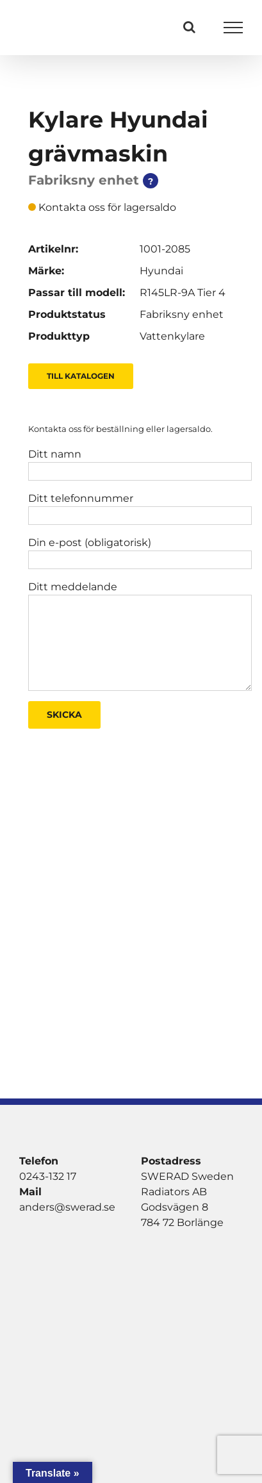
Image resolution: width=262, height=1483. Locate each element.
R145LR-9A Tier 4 (182, 292)
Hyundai (161, 271)
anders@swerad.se (67, 1207)
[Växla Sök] (189, 27)
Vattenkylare (172, 336)
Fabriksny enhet (182, 314)
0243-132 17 (47, 1176)
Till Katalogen (81, 376)
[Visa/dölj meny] (233, 27)
